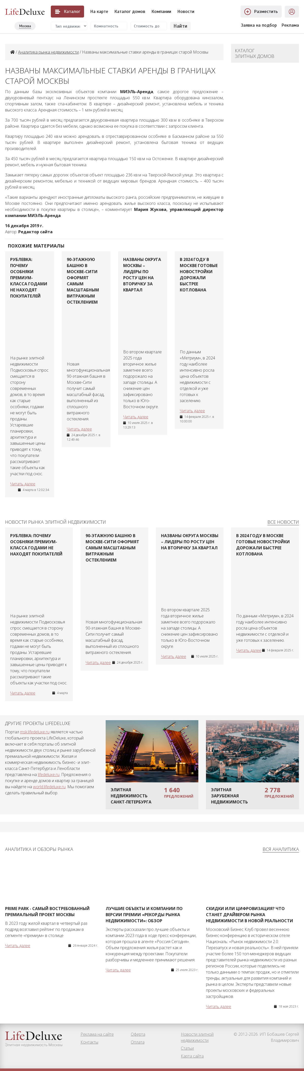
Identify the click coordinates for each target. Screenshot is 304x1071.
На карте (99, 11)
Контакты (89, 1042)
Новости (185, 11)
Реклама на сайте (97, 1034)
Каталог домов (129, 11)
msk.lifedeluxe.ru (35, 732)
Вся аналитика (281, 849)
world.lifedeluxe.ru (49, 786)
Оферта (138, 1034)
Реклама (290, 25)
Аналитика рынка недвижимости (48, 52)
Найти (180, 26)
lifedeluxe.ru (48, 774)
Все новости (283, 522)
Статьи (187, 1048)
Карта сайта (192, 1056)
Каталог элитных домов (254, 53)
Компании (161, 11)
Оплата (138, 1042)
